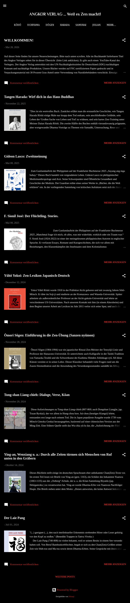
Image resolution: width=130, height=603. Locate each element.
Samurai (77, 25)
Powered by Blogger (65, 589)
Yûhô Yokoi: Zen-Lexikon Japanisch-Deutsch (37, 276)
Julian (93, 25)
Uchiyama (30, 25)
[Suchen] (125, 7)
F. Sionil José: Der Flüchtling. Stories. (31, 217)
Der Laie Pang (14, 518)
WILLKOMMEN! (19, 41)
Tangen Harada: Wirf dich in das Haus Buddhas (39, 97)
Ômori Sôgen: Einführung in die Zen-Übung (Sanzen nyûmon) (49, 336)
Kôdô (14, 25)
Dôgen (47, 25)
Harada (62, 25)
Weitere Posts (65, 577)
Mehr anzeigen (115, 83)
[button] (124, 41)
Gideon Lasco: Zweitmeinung (25, 157)
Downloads (111, 25)
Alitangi (71, 596)
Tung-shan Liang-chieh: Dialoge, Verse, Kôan (37, 395)
